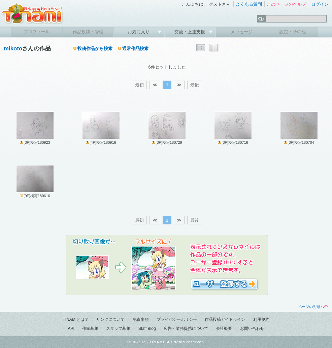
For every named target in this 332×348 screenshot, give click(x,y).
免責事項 (141, 319)
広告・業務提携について (186, 328)
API (71, 328)
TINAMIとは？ (76, 319)
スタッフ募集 (118, 328)
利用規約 (261, 319)
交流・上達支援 (190, 31)
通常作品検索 (135, 48)
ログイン (320, 4)
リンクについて (110, 319)
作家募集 (90, 328)
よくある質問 (249, 4)
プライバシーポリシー (177, 319)
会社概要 (224, 328)
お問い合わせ (252, 328)
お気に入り (139, 31)
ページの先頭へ (313, 307)
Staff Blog (147, 328)
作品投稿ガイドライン (225, 319)
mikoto (13, 48)
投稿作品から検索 (94, 48)
